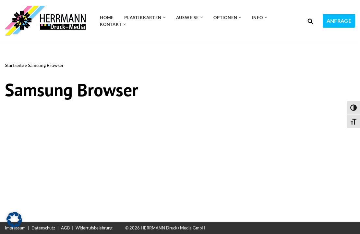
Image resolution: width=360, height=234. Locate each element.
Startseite (14, 65)
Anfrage (339, 21)
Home (107, 17)
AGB (65, 227)
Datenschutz (43, 227)
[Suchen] (310, 21)
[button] (164, 17)
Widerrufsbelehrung (94, 227)
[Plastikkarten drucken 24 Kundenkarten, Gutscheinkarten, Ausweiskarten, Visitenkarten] (47, 21)
